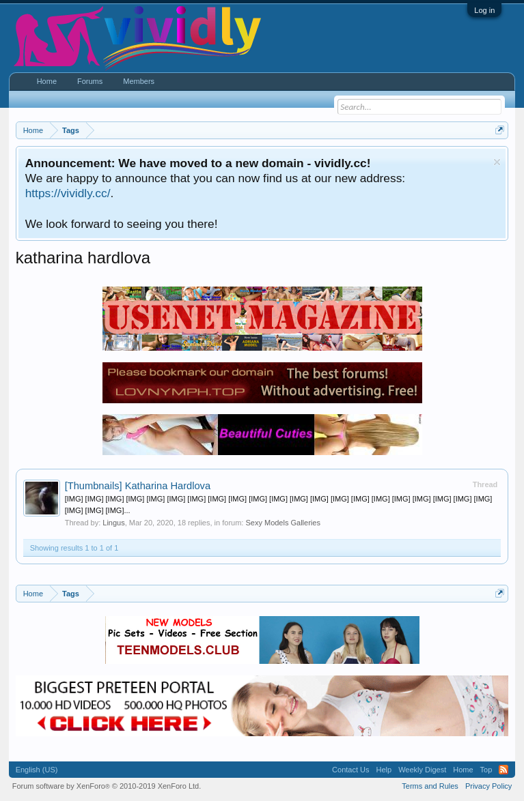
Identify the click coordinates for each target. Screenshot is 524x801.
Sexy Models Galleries (282, 523)
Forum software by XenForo (107, 786)
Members (138, 81)
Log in (484, 10)
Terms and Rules (430, 786)
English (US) (37, 770)
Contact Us (350, 770)
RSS (503, 769)
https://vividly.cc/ (68, 193)
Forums (89, 81)
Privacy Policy (488, 786)
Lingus (113, 523)
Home (47, 81)
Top (486, 770)
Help (384, 770)
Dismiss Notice (497, 162)
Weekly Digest (422, 770)
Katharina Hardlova (137, 485)
